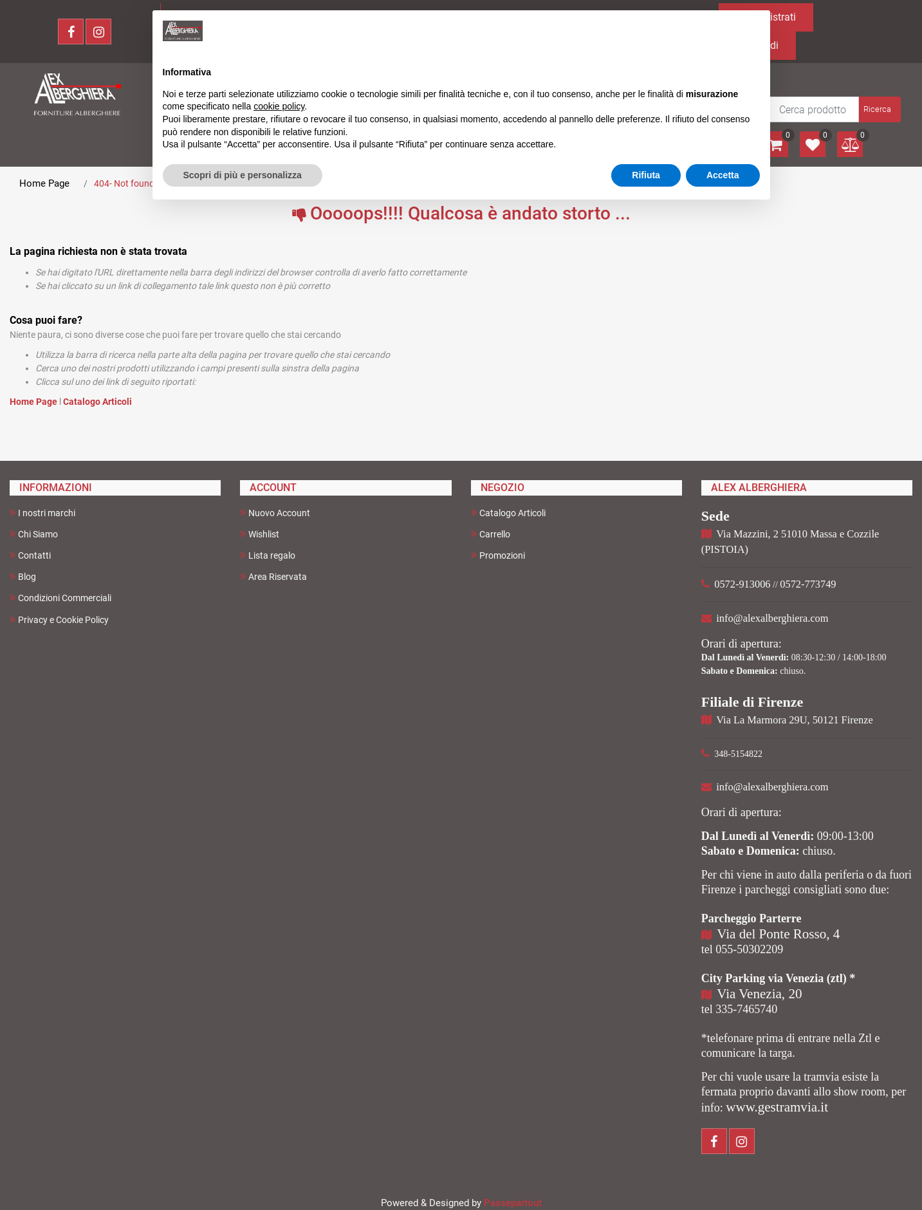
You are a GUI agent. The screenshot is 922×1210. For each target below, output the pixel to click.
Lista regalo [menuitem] (267, 555)
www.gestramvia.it (777, 1107)
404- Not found (124, 183)
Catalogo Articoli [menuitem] (508, 512)
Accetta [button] (722, 175)
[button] (878, 109)
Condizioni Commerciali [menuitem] (60, 597)
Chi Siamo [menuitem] (34, 533)
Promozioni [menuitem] (498, 555)
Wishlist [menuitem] (259, 533)
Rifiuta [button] (646, 175)
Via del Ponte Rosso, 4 (778, 934)
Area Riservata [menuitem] (273, 576)
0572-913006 (742, 584)
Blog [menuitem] (23, 576)
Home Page (44, 183)
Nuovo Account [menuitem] (275, 512)
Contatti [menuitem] (30, 555)
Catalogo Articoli (97, 401)
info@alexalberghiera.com (772, 618)
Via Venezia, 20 (759, 993)
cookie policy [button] (279, 106)
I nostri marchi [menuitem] (42, 512)
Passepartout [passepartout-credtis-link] (513, 1203)
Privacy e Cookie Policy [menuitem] (59, 619)
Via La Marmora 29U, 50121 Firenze (794, 720)
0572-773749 (808, 584)
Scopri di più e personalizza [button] (242, 175)
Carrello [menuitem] (490, 533)
